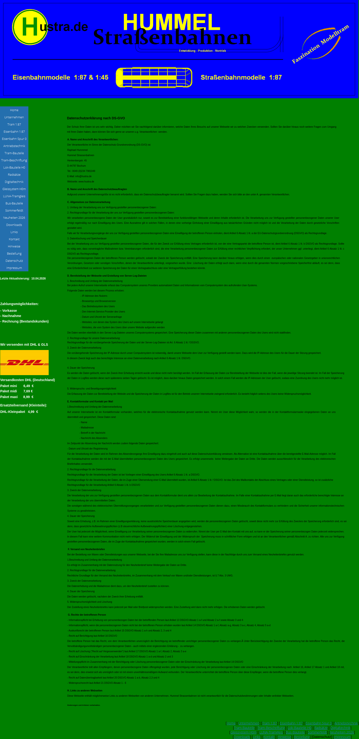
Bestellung (302, 736)
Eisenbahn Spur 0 (319, 723)
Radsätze (321, 727)
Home (231, 723)
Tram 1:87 (269, 723)
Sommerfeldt (317, 732)
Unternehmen (248, 723)
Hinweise (284, 736)
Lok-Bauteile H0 (300, 727)
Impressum (342, 736)
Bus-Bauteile (295, 732)
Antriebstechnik (346, 723)
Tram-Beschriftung (271, 727)
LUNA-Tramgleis (271, 732)
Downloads (242, 736)
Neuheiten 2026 (342, 732)
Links (256, 736)
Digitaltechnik (340, 727)
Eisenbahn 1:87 (291, 723)
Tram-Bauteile (244, 727)
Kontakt (269, 736)
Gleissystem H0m (243, 732)
